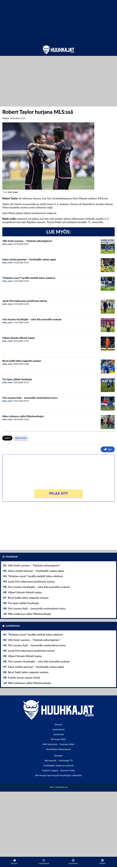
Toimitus (5, 118)
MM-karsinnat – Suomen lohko (58, 744)
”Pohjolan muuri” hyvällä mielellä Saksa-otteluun (28, 277)
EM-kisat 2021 (58, 739)
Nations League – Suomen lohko (58, 770)
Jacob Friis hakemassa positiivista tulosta (24, 300)
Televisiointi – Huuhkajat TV (58, 760)
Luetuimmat (13, 625)
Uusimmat (12, 556)
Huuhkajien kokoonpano (58, 749)
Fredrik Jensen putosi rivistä (24, 677)
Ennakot (58, 755)
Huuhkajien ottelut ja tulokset (58, 765)
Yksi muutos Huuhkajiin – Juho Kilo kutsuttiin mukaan (32, 319)
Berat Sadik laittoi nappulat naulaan (21, 360)
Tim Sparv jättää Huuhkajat (17, 379)
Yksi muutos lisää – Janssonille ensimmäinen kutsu (30, 397)
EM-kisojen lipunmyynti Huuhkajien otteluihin (58, 775)
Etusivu (58, 724)
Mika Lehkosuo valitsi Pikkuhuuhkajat (23, 416)
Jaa (107, 449)
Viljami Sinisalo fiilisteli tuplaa (18, 337)
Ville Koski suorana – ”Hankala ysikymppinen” (27, 240)
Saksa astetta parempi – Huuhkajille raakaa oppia (29, 259)
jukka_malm (7, 244)
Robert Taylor (20, 438)
